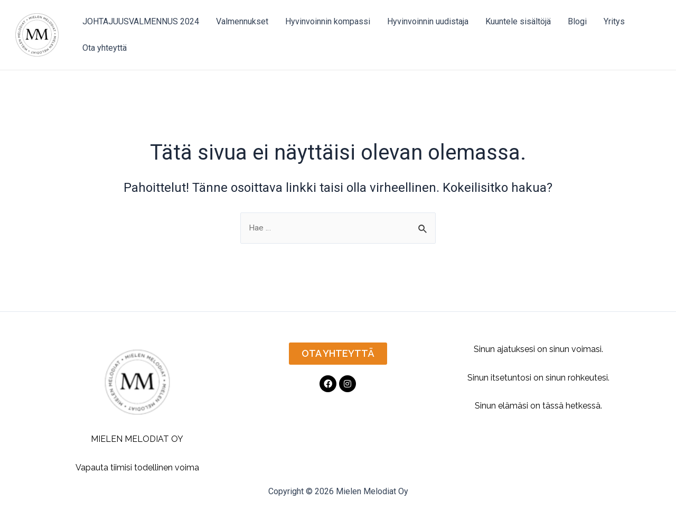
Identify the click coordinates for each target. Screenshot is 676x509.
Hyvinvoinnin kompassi (327, 21)
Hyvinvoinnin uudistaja (427, 21)
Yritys (614, 21)
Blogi (577, 21)
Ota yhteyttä (104, 48)
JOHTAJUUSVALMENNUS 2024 (140, 21)
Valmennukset (242, 21)
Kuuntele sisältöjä (518, 21)
